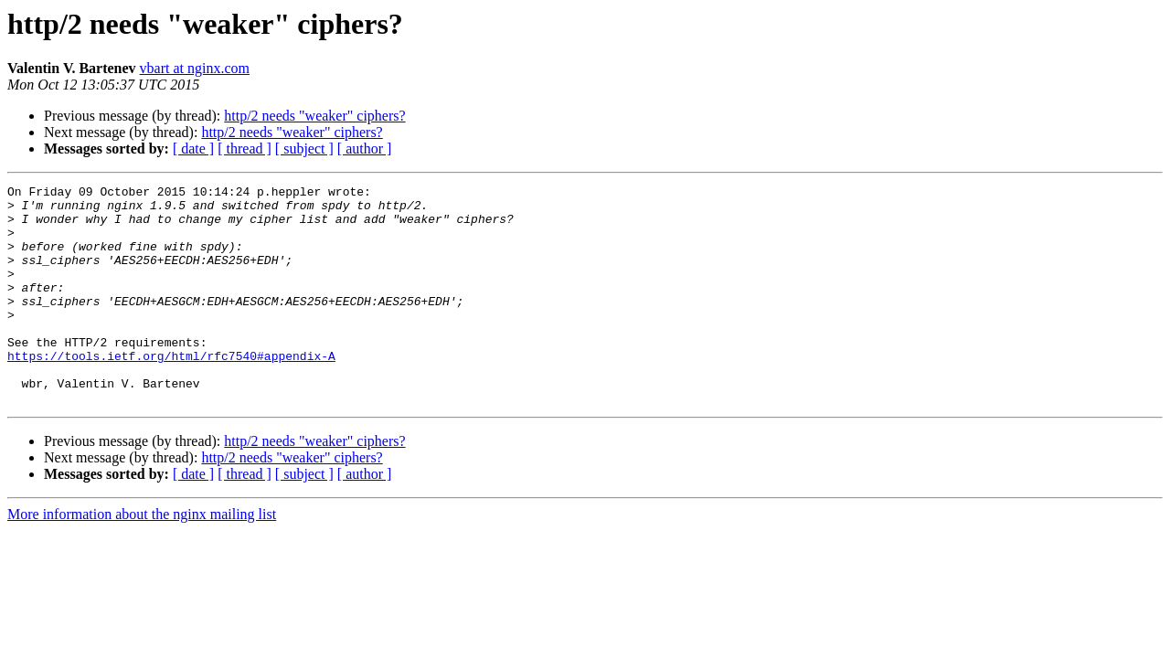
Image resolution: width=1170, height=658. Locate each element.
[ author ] (364, 148)
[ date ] (193, 148)
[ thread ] (244, 148)
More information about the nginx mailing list (141, 558)
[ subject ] (304, 148)
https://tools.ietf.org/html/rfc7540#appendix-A (171, 391)
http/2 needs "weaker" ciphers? (314, 115)
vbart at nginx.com (195, 68)
